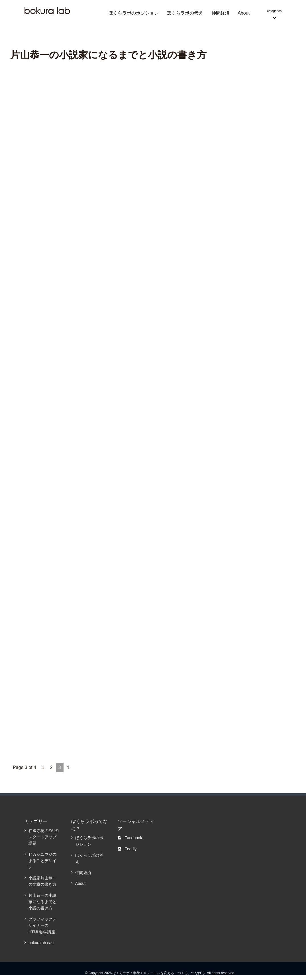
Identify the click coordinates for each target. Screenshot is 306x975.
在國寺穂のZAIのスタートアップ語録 (43, 836)
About (244, 13)
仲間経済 (220, 13)
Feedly (127, 847)
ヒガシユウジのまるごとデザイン (42, 859)
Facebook (130, 837)
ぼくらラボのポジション (134, 13)
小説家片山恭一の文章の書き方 (42, 880)
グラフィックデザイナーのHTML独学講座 (42, 924)
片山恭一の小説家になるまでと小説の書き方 (42, 900)
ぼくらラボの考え (185, 13)
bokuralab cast (41, 942)
